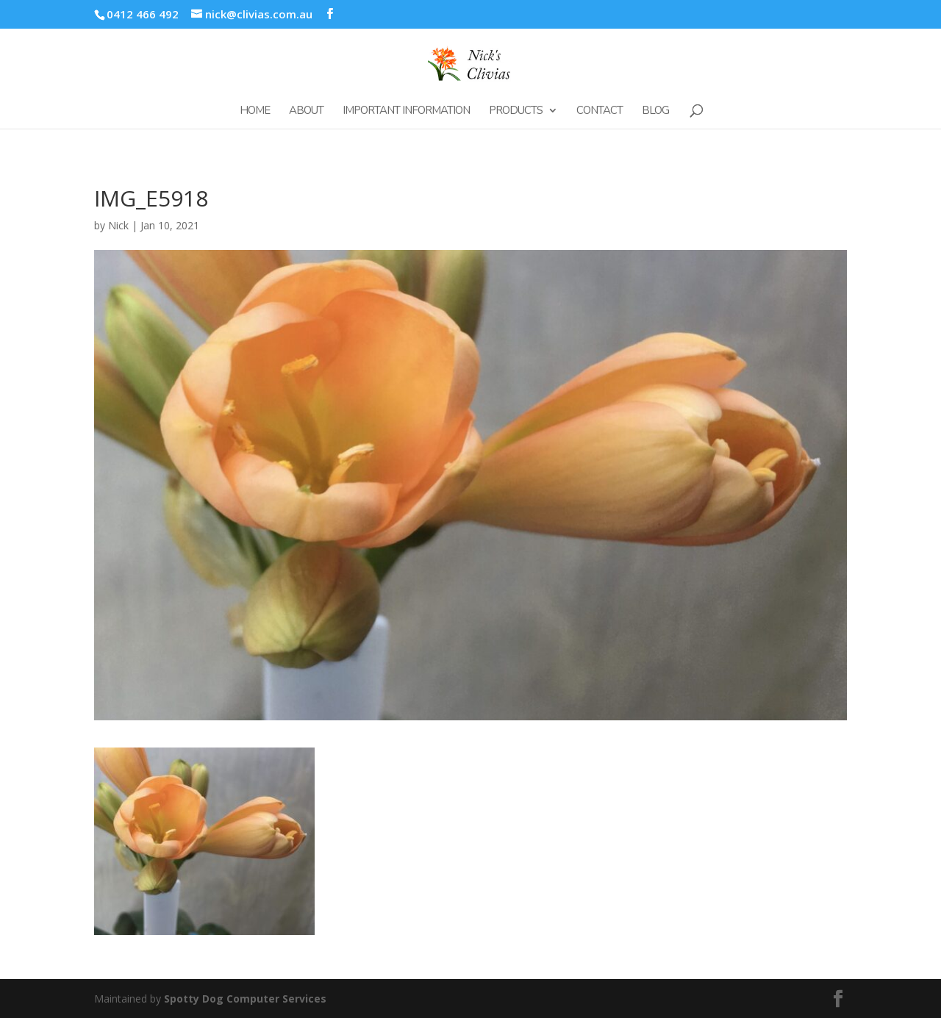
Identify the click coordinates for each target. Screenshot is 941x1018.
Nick (118, 225)
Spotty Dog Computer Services (245, 999)
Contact (599, 111)
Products (516, 111)
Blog (655, 111)
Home (255, 111)
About (306, 111)
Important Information (406, 111)
